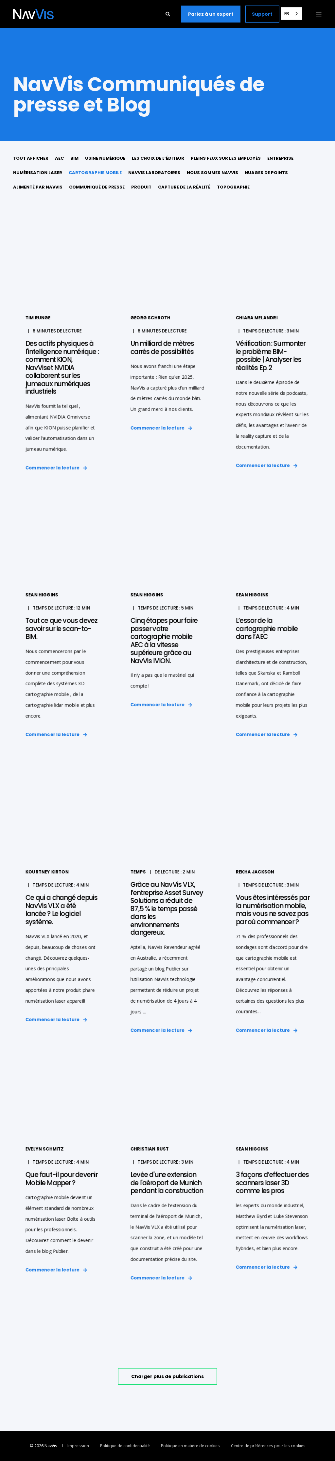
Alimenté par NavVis (37, 187)
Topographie (233, 187)
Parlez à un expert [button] (211, 13)
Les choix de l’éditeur (158, 158)
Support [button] (262, 13)
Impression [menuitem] (78, 1446)
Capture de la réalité (184, 187)
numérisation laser (37, 173)
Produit (141, 187)
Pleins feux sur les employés (226, 158)
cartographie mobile (95, 173)
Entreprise (280, 158)
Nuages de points (266, 173)
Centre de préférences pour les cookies (268, 1446)
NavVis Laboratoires (154, 173)
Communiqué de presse (97, 187)
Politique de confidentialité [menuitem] (125, 1446)
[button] (167, 1376)
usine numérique (105, 158)
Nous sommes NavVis (212, 173)
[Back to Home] (33, 14)
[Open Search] (168, 13)
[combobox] (291, 13)
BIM (74, 158)
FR (286, 13)
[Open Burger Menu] (318, 14)
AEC (59, 158)
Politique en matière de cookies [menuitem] (190, 1446)
